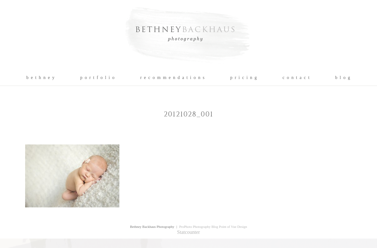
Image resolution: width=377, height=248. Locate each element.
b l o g (343, 78)
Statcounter (188, 232)
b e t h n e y (40, 78)
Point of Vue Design (233, 226)
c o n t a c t (296, 78)
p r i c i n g (244, 78)
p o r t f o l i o (97, 78)
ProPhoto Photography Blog (198, 226)
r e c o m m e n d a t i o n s (172, 78)
